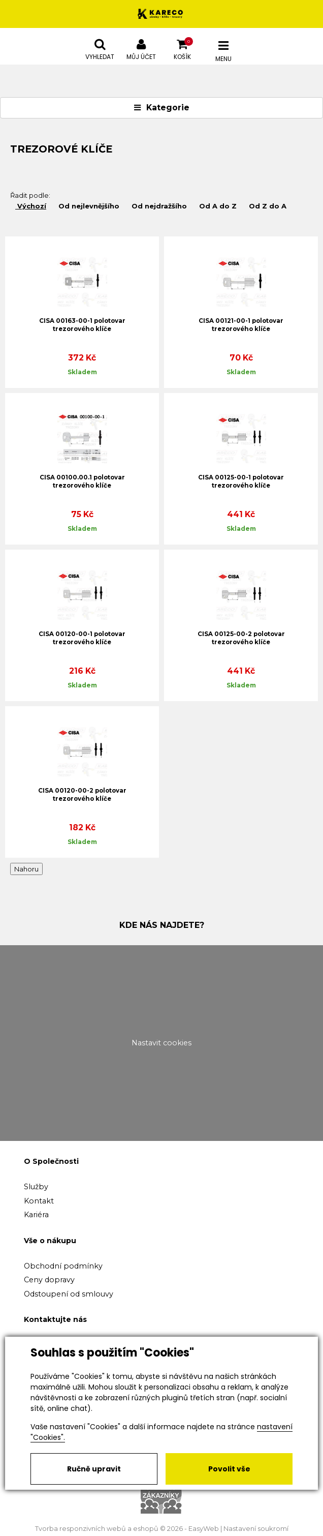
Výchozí (30, 206)
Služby (36, 1186)
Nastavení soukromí (255, 1528)
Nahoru (26, 869)
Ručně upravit (94, 1469)
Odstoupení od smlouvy (68, 1294)
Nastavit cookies (161, 1042)
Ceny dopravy (49, 1279)
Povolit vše (229, 1469)
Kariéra (36, 1214)
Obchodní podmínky (63, 1266)
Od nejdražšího (158, 206)
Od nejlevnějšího (87, 206)
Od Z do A (266, 206)
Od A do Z (217, 206)
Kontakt (39, 1201)
